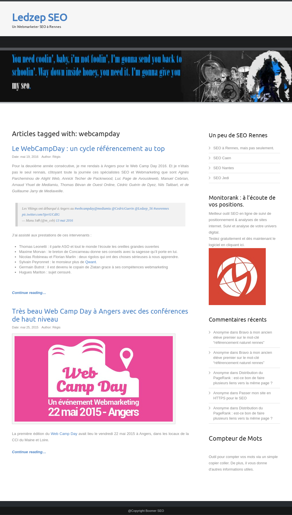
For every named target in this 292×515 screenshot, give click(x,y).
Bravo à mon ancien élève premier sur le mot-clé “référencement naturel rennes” (242, 337)
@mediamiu (102, 209)
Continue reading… (29, 293)
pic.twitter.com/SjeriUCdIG (41, 214)
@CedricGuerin (123, 209)
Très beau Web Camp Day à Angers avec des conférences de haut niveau (100, 315)
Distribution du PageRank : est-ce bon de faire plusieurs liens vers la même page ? (242, 378)
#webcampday (84, 209)
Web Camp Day (64, 434)
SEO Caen (222, 158)
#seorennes (161, 209)
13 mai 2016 (64, 220)
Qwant (90, 262)
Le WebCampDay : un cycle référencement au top (88, 149)
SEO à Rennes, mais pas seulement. (243, 148)
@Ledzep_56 (144, 209)
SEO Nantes (223, 168)
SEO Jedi (221, 178)
